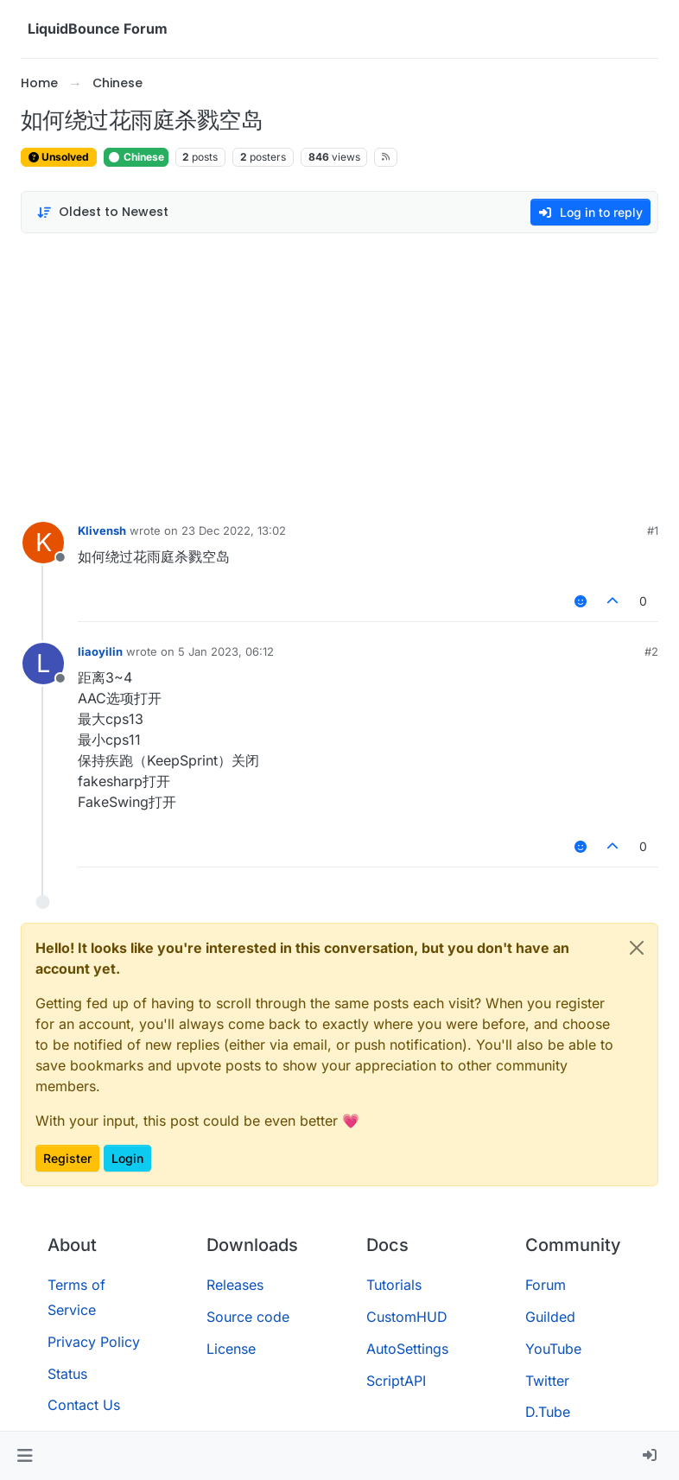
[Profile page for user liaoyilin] (43, 663)
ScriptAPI (396, 1380)
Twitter (547, 1380)
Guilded (550, 1316)
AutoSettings (407, 1348)
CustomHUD (406, 1316)
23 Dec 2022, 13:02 (233, 530)
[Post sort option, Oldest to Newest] (102, 212)
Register (67, 1158)
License (231, 1348)
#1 (652, 530)
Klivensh (102, 530)
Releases (234, 1284)
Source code (247, 1316)
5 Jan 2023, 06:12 (226, 651)
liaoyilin (100, 651)
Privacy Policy (94, 1341)
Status (67, 1373)
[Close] (636, 948)
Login (127, 1158)
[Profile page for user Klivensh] (43, 542)
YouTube (553, 1348)
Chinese (136, 156)
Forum (545, 1284)
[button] (24, 1456)
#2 (651, 651)
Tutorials (394, 1284)
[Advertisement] (339, 373)
